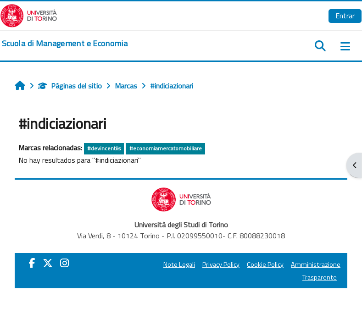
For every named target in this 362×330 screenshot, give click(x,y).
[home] (65, 43)
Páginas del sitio (70, 85)
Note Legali (179, 264)
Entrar (345, 15)
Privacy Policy (220, 264)
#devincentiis (104, 148)
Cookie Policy (265, 264)
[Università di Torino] (28, 14)
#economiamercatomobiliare (165, 148)
